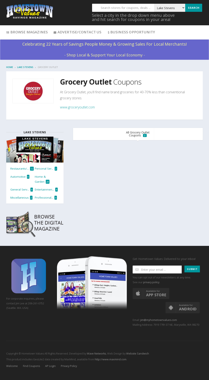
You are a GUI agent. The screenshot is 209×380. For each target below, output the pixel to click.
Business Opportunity (131, 32)
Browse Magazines (27, 32)
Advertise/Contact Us (77, 32)
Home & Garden (42, 179)
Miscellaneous (21, 198)
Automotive (19, 177)
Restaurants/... (22, 169)
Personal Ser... (46, 169)
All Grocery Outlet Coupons (138, 133)
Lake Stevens (25, 67)
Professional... (46, 198)
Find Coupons (31, 366)
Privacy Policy (69, 366)
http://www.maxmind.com (110, 359)
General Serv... (21, 190)
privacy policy (151, 282)
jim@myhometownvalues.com (158, 320)
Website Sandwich (137, 353)
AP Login (50, 366)
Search (193, 8)
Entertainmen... (46, 190)
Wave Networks (96, 353)
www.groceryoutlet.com (77, 107)
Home (9, 67)
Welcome (12, 366)
